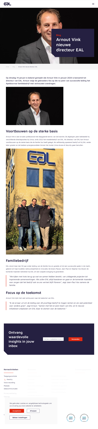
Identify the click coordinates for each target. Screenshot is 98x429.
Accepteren (17, 411)
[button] (93, 4)
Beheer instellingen (20, 417)
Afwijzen (33, 411)
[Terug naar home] (7, 4)
